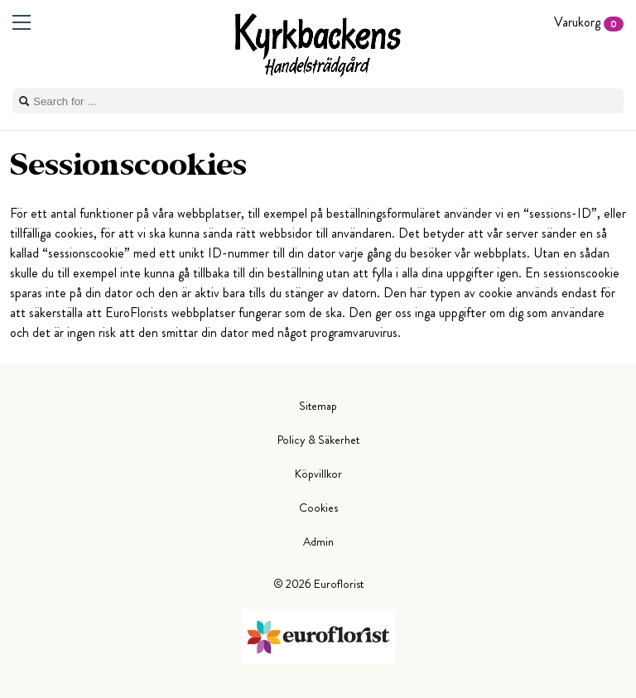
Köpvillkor (318, 473)
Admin (318, 541)
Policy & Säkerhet (318, 439)
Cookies (318, 507)
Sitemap (318, 405)
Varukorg (589, 21)
